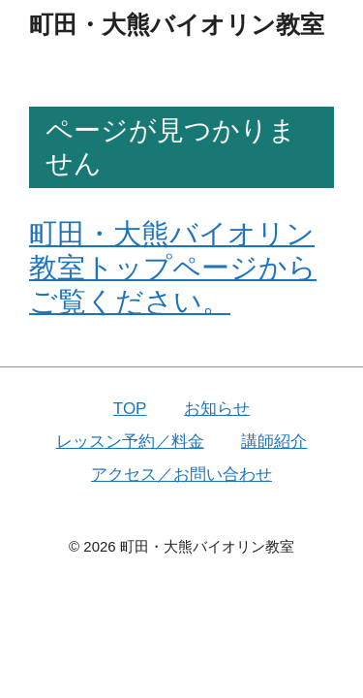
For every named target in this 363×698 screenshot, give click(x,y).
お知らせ (217, 408)
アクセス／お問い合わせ (181, 474)
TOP (130, 408)
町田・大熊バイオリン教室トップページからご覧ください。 (173, 267)
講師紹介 (274, 441)
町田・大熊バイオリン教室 (176, 24)
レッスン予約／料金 (130, 441)
